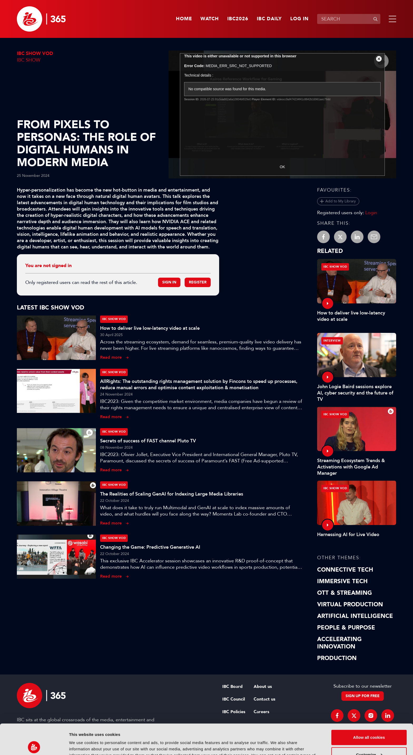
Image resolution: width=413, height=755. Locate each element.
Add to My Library (340, 201)
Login (371, 212)
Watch (209, 19)
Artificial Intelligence (355, 616)
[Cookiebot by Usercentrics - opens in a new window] (34, 745)
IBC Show (28, 60)
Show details (81, 744)
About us (263, 686)
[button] (391, 19)
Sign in (169, 282)
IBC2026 (237, 19)
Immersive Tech (342, 581)
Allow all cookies (369, 706)
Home (184, 19)
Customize (369, 723)
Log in (299, 19)
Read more (111, 357)
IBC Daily (269, 19)
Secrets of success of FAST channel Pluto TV (148, 441)
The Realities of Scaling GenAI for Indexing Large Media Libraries (171, 494)
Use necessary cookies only (369, 740)
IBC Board (232, 686)
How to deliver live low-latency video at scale (150, 328)
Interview (332, 341)
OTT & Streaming (344, 593)
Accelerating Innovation (339, 643)
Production (337, 658)
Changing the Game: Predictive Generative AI (150, 547)
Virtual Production (350, 604)
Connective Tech (345, 570)
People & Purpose (346, 628)
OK (282, 167)
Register (197, 282)
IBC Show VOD (35, 53)
